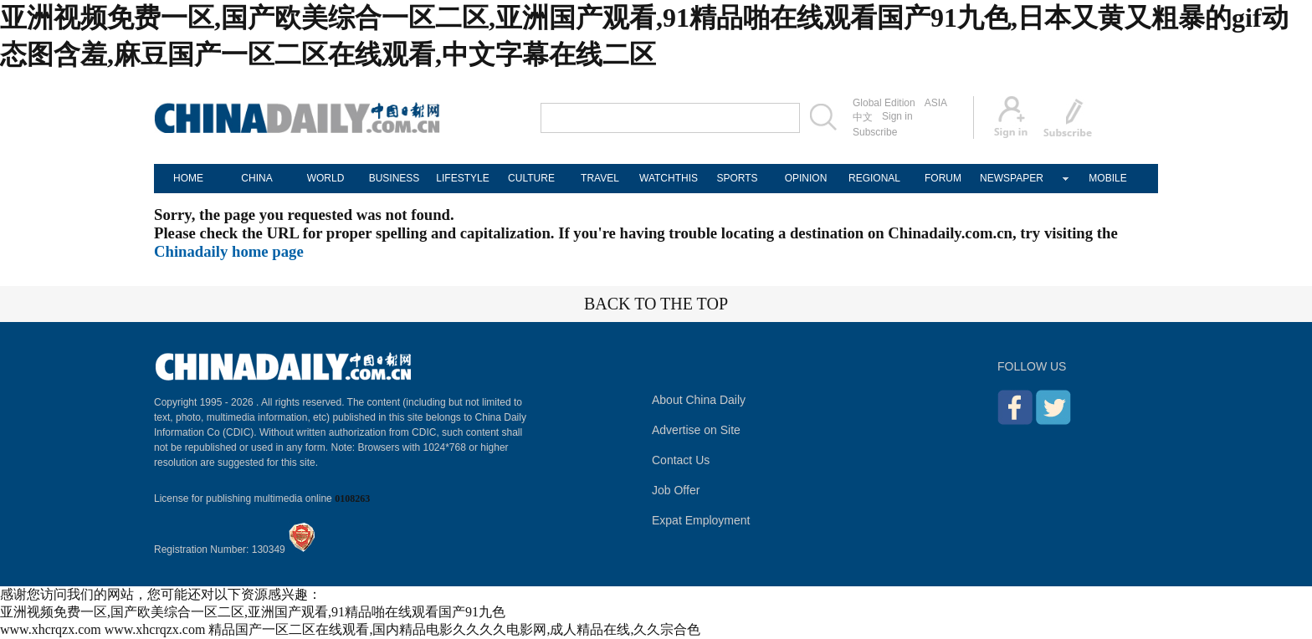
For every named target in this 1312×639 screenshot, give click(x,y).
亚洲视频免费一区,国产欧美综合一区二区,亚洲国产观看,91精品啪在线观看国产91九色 (252, 612)
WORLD (326, 178)
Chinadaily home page (229, 251)
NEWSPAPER (1011, 178)
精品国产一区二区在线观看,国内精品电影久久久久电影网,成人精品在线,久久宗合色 (454, 629)
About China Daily (699, 399)
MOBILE (1107, 178)
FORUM (943, 178)
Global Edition (884, 103)
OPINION (806, 178)
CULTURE (531, 178)
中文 (863, 117)
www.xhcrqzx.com (50, 629)
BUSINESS (394, 178)
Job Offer (676, 490)
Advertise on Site (696, 430)
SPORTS (736, 178)
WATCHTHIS (668, 178)
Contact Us (681, 460)
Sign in (897, 116)
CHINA (256, 178)
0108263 (352, 498)
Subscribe (875, 132)
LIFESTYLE (462, 178)
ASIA (936, 103)
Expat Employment (701, 520)
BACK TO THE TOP (656, 303)
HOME (188, 178)
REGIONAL (874, 178)
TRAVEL (600, 178)
